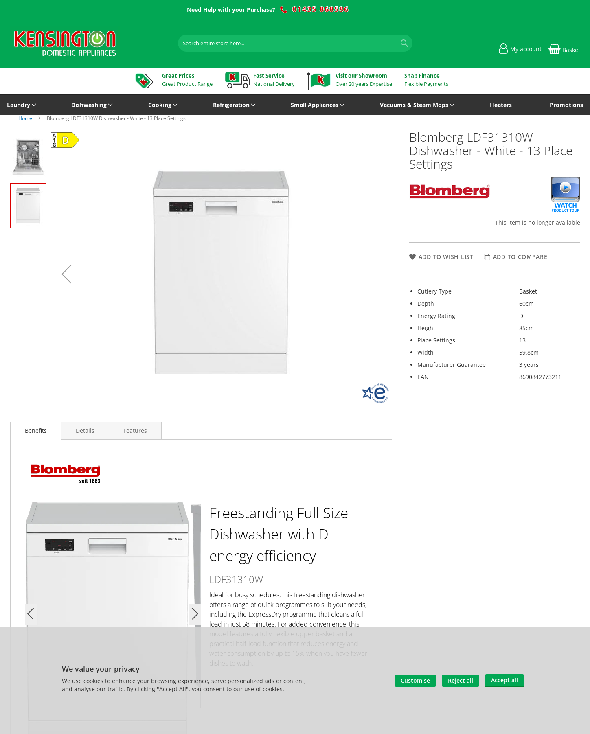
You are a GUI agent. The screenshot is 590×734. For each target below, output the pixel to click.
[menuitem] (20, 105)
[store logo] (65, 43)
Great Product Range (187, 80)
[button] (66, 274)
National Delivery (274, 80)
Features (135, 430)
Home (25, 118)
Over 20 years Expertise (364, 80)
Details (85, 430)
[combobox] (295, 43)
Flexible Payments (426, 80)
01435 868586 (320, 9)
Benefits (36, 430)
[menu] (295, 105)
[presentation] (35, 431)
